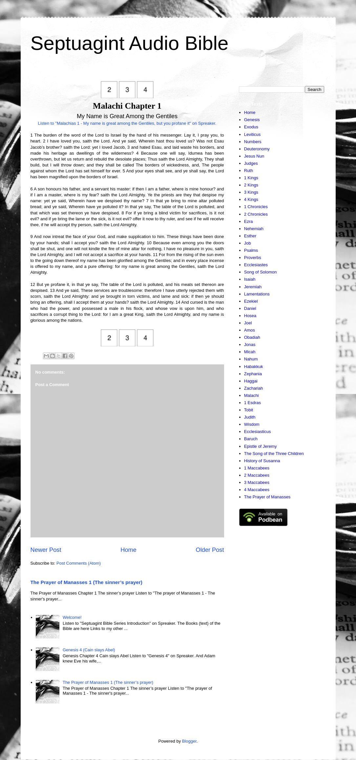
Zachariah (253, 388)
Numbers (253, 141)
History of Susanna (262, 460)
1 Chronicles (256, 206)
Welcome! (72, 617)
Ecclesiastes (256, 264)
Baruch (251, 438)
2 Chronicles (256, 214)
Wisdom (252, 424)
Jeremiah (253, 286)
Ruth (248, 170)
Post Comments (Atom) (78, 563)
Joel (248, 322)
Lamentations (257, 294)
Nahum (251, 359)
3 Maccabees (256, 482)
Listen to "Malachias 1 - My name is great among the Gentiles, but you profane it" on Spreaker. (127, 123)
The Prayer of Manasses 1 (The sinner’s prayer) (86, 582)
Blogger (189, 741)
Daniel (250, 308)
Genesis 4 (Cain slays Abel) (89, 649)
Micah (250, 351)
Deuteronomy (257, 148)
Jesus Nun (254, 156)
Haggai (251, 381)
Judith (250, 417)
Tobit (248, 409)
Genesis (252, 119)
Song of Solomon (260, 272)
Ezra (248, 221)
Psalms (251, 250)
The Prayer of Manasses (267, 496)
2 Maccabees (256, 475)
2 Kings (251, 185)
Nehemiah (253, 228)
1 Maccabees (256, 468)
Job (247, 243)
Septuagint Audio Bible (130, 43)
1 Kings (251, 177)
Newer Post (46, 550)
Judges (251, 163)
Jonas (250, 344)
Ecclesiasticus (257, 431)
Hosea (250, 315)
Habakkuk (253, 366)
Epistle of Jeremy (260, 446)
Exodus (251, 126)
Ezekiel (251, 301)
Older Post (210, 550)
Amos (249, 330)
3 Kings (251, 192)
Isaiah (250, 279)
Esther (250, 235)
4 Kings (251, 199)
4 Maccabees (256, 489)
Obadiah (252, 337)
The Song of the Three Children (274, 453)
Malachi (251, 395)
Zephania (253, 373)
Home (128, 550)
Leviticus (252, 134)
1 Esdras (252, 402)
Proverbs (252, 257)
